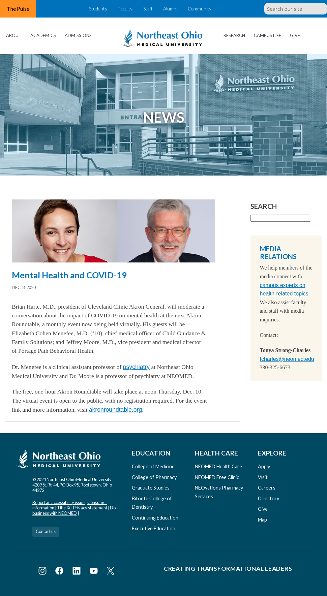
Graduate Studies (151, 488)
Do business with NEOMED (74, 510)
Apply (264, 466)
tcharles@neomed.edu (287, 359)
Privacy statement (90, 507)
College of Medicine (153, 466)
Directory (268, 498)
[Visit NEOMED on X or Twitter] (110, 572)
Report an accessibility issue (58, 502)
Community (202, 8)
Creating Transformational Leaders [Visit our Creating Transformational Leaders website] (228, 568)
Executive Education (153, 528)
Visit (263, 477)
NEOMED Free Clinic (217, 477)
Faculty (123, 8)
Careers (266, 488)
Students (95, 8)
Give (295, 35)
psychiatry (136, 367)
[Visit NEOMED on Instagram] (43, 572)
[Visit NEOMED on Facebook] (60, 572)
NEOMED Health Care (218, 466)
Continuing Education (155, 518)
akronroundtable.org (115, 409)
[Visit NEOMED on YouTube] (94, 572)
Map (262, 520)
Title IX (63, 507)
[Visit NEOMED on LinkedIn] (77, 572)
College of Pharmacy (154, 477)
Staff (148, 8)
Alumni (171, 8)
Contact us (46, 531)
